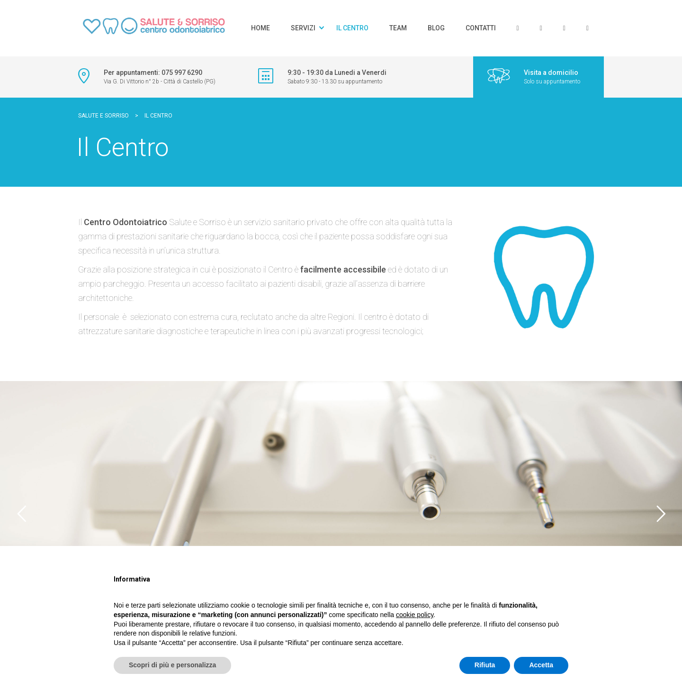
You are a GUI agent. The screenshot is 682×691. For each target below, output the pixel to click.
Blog (436, 28)
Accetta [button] (541, 665)
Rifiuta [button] (485, 665)
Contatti (481, 28)
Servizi (303, 28)
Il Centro (352, 28)
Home (260, 28)
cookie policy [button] (414, 614)
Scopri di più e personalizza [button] (172, 665)
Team (398, 28)
